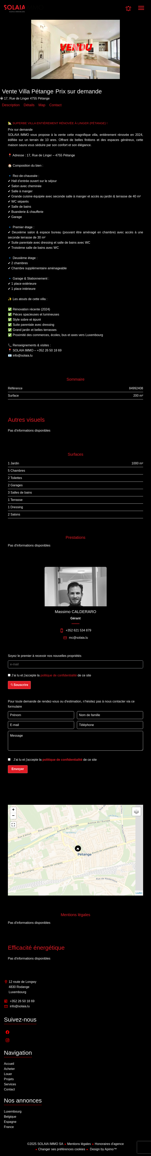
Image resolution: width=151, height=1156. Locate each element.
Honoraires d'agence (109, 1144)
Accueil (23, 11)
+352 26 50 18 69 (22, 1001)
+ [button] (13, 810)
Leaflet (139, 893)
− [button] (13, 816)
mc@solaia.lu (78, 637)
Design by (103, 1149)
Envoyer (17, 769)
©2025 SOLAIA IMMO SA (45, 1144)
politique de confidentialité (58, 675)
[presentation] (33, 676)
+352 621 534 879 (78, 630)
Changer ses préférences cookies (61, 1149)
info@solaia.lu (20, 1006)
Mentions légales (79, 1144)
